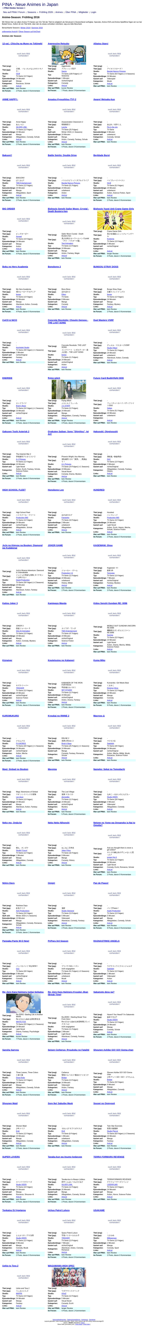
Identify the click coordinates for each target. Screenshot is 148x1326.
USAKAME (99, 1210)
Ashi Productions (22, 911)
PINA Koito (86, 1324)
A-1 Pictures (21, 459)
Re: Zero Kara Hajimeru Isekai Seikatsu (23, 992)
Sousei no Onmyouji (104, 1103)
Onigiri (51, 883)
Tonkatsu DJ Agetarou (14, 1210)
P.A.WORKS (21, 743)
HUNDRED (99, 490)
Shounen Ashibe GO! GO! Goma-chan (113, 1050)
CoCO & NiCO (9, 320)
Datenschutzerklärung (73, 1319)
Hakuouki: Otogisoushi (105, 431)
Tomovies (111, 573)
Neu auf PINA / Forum (14, 12)
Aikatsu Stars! (100, 43)
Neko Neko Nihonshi (58, 822)
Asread (19, 236)
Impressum (84, 1319)
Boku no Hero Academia (15, 266)
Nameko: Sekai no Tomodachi (109, 769)
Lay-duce (19, 797)
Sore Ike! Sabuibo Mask (60, 1103)
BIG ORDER (8, 209)
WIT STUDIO (67, 690)
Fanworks (65, 518)
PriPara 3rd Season (58, 941)
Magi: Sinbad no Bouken (15, 769)
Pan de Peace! (101, 883)
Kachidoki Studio (22, 348)
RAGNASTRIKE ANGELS (106, 941)
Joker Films (66, 850)
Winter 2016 (25, 28)
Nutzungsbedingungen (59, 1319)
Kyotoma (110, 239)
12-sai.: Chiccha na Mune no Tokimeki (22, 43)
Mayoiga (52, 769)
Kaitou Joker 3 (10, 603)
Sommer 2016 (37, 28)
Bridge (64, 1078)
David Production (23, 580)
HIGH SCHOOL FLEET (14, 490)
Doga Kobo (20, 1078)
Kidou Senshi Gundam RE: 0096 (110, 603)
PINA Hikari (78, 1324)
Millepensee (112, 1238)
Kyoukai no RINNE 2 (58, 716)
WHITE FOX (21, 1022)
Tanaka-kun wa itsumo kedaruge (65, 1157)
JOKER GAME (55, 545)
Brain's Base (21, 406)
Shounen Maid (10, 1103)
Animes (59, 12)
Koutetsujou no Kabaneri (61, 660)
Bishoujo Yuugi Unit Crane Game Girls (113, 209)
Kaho (82, 1323)
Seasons (31, 12)
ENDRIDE (7, 378)
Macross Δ (99, 716)
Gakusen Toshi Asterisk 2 (15, 431)
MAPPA (19, 1293)
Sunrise (110, 635)
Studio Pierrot (112, 1131)
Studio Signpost (68, 911)
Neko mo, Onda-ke (12, 822)
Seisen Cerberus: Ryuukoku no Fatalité (68, 1050)
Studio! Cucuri (21, 850)
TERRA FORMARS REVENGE (108, 1157)
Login (93, 12)
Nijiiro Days (8, 883)
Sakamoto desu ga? (103, 992)
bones (18, 294)
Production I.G (67, 573)
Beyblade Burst (101, 155)
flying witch (54, 378)
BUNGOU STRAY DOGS (105, 266)
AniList (18, 86)
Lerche (64, 127)
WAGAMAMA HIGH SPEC (61, 1266)
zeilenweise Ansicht (9, 32)
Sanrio (64, 71)
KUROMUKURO (10, 716)
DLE (109, 459)
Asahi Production (114, 911)
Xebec (109, 408)
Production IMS (22, 518)
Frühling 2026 (46, 12)
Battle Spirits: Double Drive (62, 155)
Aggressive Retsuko (58, 43)
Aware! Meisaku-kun (104, 99)
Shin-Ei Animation (23, 631)
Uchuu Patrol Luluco (59, 1210)
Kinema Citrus (112, 688)
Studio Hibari (112, 348)
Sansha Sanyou (10, 1050)
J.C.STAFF (66, 406)
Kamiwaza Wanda (57, 603)
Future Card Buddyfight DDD (108, 378)
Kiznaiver (7, 660)
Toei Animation (67, 243)
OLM (18, 74)
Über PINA (70, 12)
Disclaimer (92, 1319)
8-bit (17, 1131)
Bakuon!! (7, 155)
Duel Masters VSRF (103, 320)
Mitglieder (83, 12)
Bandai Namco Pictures (116, 71)
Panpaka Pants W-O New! (15, 941)
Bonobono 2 (54, 266)
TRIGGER (20, 688)
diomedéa (65, 797)
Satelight (110, 743)
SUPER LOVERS (11, 1157)
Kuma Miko (99, 660)
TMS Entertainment (23, 183)
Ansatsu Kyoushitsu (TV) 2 (62, 99)
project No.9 (112, 857)
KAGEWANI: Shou (103, 545)
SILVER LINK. (21, 127)
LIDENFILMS (112, 1185)
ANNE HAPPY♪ (10, 99)
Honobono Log (56, 490)
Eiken (64, 294)
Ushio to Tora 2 (10, 1266)
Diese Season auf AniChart (29, 32)
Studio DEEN (112, 797)
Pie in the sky (112, 127)
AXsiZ (64, 1293)
